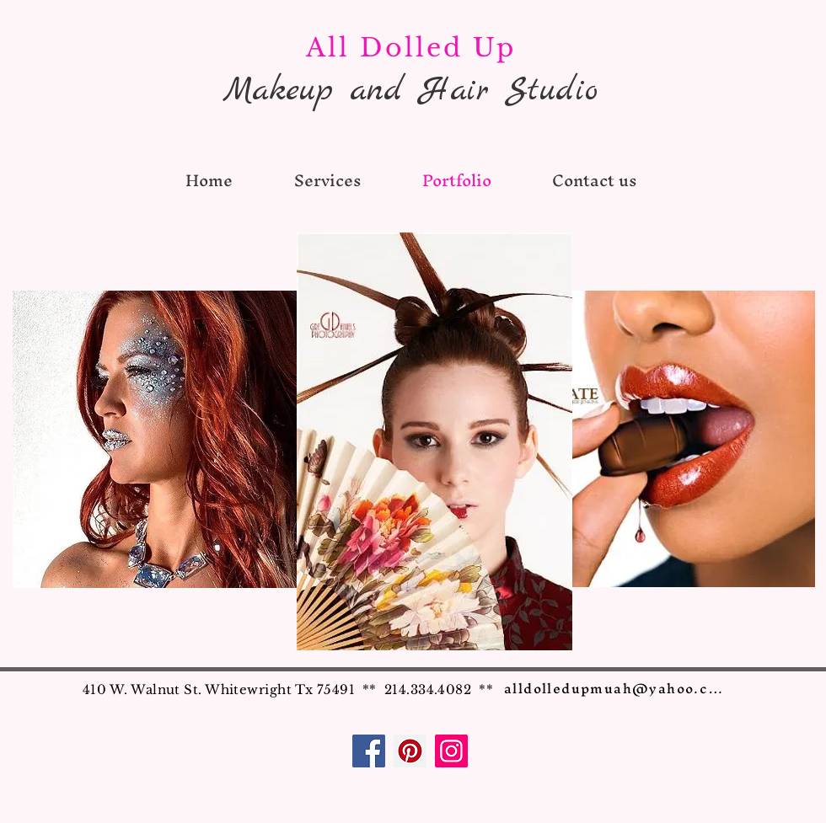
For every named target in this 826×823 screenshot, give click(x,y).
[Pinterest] (410, 751)
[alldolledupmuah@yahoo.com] (618, 688)
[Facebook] (368, 751)
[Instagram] (451, 751)
